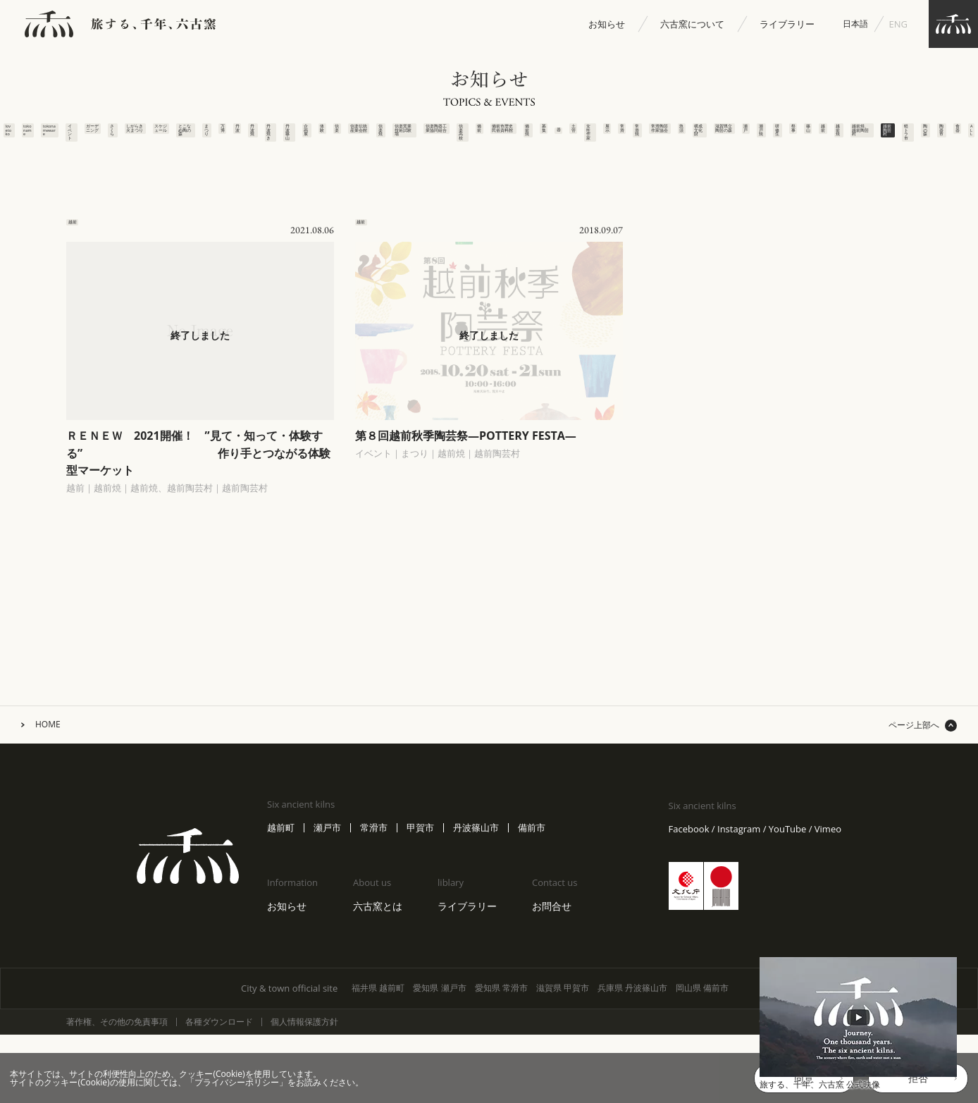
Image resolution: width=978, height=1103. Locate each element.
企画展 (237, 139)
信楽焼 (335, 139)
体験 (261, 135)
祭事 (853, 135)
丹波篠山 (212, 144)
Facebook (689, 927)
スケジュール (39, 153)
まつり (89, 139)
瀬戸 (779, 135)
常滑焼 (656, 139)
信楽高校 (409, 144)
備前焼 (483, 139)
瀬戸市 (327, 925)
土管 (557, 135)
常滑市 (374, 925)
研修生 (829, 139)
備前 (434, 135)
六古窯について (692, 24)
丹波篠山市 (476, 925)
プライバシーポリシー (236, 1082)
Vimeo (828, 927)
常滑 (631, 135)
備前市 (531, 925)
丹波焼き (187, 144)
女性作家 (582, 144)
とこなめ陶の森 (64, 158)
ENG (898, 24)
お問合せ (551, 1004)
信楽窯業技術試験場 (360, 167)
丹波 (138, 135)
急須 (705, 135)
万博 (113, 135)
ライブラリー (787, 24)
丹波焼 (163, 139)
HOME (48, 822)
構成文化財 (730, 148)
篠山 (878, 135)
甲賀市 (420, 925)
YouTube (787, 927)
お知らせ (606, 24)
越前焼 (927, 139)
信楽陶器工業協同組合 (385, 171)
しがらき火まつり (15, 162)
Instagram (738, 927)
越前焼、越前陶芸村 (957, 148)
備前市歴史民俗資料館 (459, 171)
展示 (607, 135)
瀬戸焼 (804, 139)
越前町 (281, 925)
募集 (508, 135)
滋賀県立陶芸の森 (755, 162)
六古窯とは (377, 1004)
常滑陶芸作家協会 (681, 162)
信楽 (286, 135)
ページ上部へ (914, 823)
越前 (903, 135)
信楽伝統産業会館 (311, 162)
